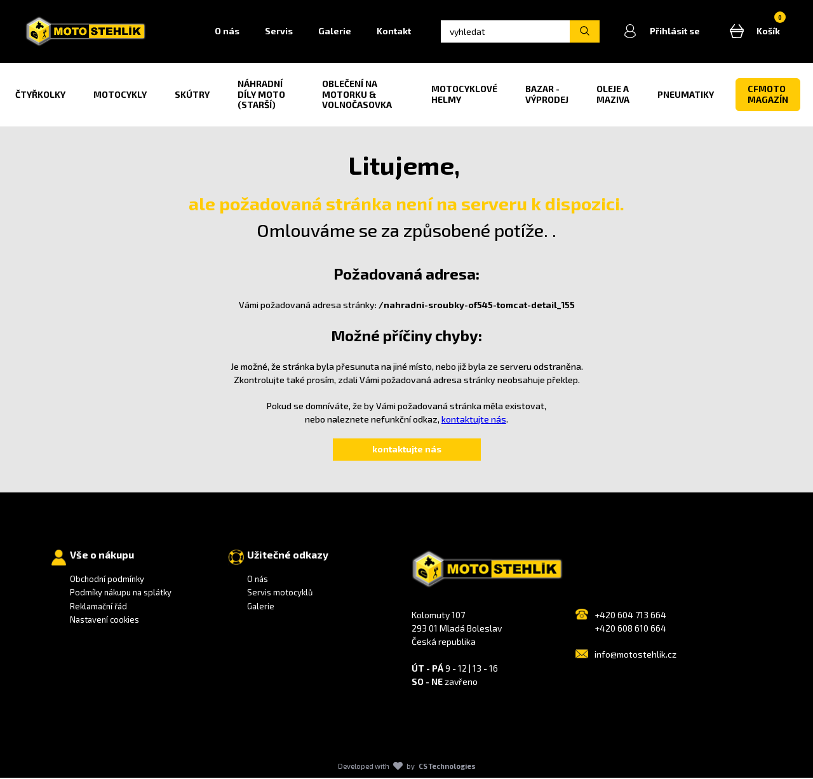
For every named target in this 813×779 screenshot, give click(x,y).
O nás (230, 32)
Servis (283, 32)
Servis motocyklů (279, 594)
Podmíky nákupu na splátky (120, 594)
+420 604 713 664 (630, 616)
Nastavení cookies (104, 621)
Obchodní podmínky (107, 580)
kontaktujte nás (473, 420)
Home (187, 32)
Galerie (338, 32)
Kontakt (397, 32)
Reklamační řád (98, 607)
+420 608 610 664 (630, 629)
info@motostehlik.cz (635, 655)
